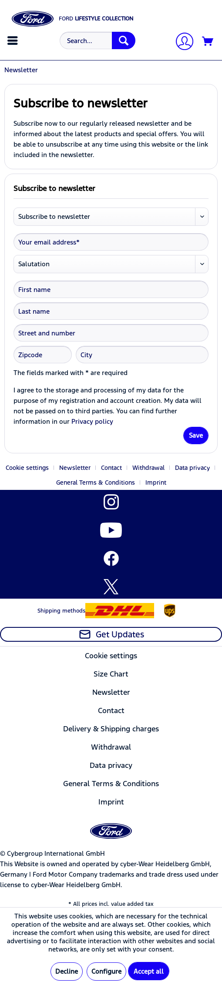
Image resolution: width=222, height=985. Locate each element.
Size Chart (111, 674)
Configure (106, 971)
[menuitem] (13, 40)
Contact (111, 468)
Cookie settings (27, 468)
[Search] (123, 40)
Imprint (155, 482)
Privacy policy (92, 421)
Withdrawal (148, 468)
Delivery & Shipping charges (111, 729)
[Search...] (97, 40)
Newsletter (75, 468)
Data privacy (192, 468)
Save (196, 435)
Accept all (149, 971)
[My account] (181, 42)
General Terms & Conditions (95, 482)
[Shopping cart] (208, 41)
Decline (66, 971)
